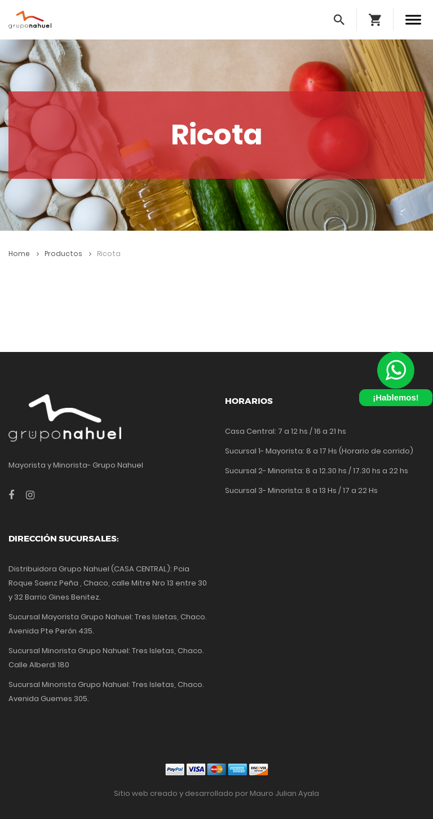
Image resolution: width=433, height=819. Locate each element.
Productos (68, 253)
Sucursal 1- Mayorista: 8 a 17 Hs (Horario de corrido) (319, 451)
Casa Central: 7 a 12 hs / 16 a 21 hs (285, 431)
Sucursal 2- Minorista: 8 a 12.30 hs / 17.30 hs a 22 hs (316, 470)
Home (23, 253)
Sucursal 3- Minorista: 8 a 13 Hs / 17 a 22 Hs (301, 490)
